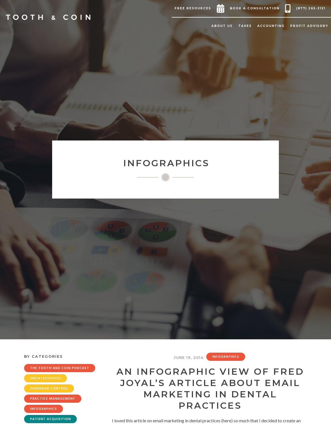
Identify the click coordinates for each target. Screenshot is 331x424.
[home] (48, 17)
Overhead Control (49, 388)
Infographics (43, 409)
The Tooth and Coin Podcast (59, 368)
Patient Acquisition (50, 419)
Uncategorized (45, 378)
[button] (194, 8)
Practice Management (52, 399)
